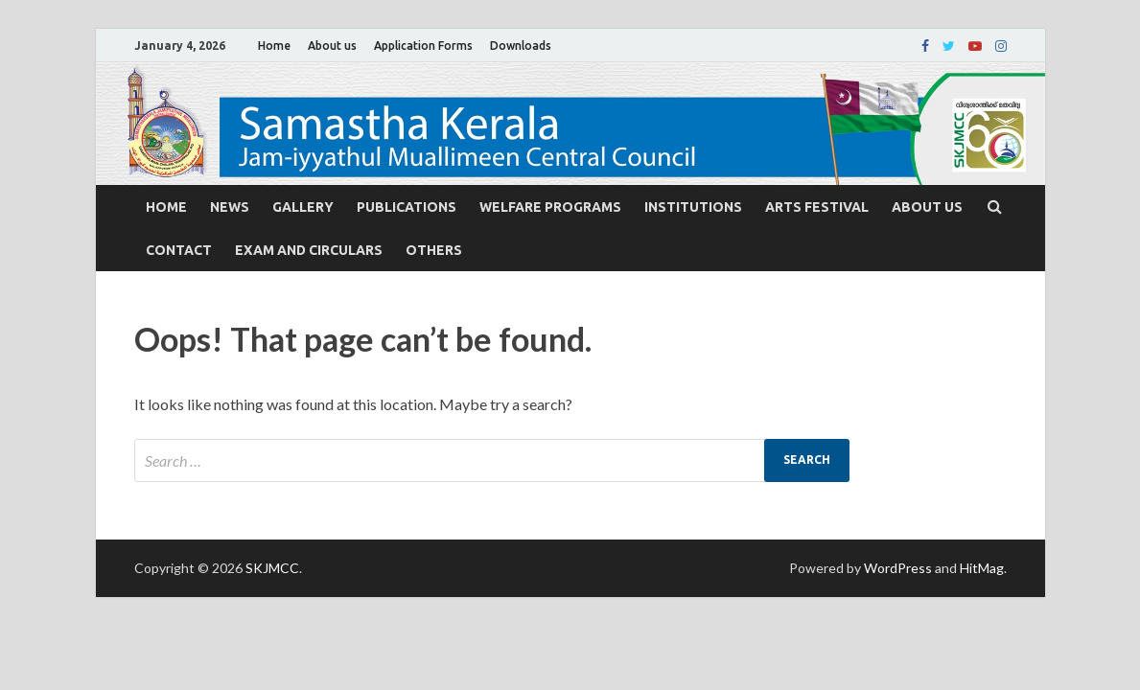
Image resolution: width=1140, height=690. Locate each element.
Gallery (303, 207)
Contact (179, 250)
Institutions (693, 207)
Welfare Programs (550, 207)
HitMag (982, 568)
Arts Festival (817, 207)
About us (332, 45)
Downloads (520, 45)
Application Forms (423, 45)
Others (434, 250)
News (229, 207)
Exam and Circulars (309, 250)
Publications (406, 207)
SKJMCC (272, 568)
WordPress (898, 568)
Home (274, 45)
